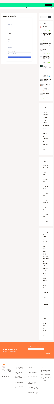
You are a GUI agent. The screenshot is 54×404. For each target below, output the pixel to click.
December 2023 (45, 194)
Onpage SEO (45, 277)
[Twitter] (2, 373)
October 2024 (45, 182)
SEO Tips (44, 305)
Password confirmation (11, 48)
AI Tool (44, 232)
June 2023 (44, 205)
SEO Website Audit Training (20, 366)
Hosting (44, 267)
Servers (44, 314)
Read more (48, 1)
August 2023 (45, 201)
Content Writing (45, 254)
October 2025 (45, 166)
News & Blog (30, 364)
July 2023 (44, 203)
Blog (43, 237)
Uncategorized (45, 319)
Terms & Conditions (29, 401)
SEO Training (45, 310)
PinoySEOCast (45, 279)
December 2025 (45, 163)
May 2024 (44, 187)
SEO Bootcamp (45, 289)
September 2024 (45, 184)
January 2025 (45, 178)
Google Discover (46, 260)
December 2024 (45, 180)
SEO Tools (16, 377)
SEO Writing (45, 312)
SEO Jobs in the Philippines (19, 380)
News (44, 272)
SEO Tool (44, 307)
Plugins (44, 281)
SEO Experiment (45, 293)
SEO (43, 288)
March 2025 (45, 175)
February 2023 (45, 212)
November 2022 (45, 217)
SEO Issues (44, 295)
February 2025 (45, 177)
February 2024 (45, 191)
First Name (9, 19)
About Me (29, 363)
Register (19, 55)
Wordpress (45, 329)
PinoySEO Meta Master (18, 382)
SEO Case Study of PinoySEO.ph (20, 368)
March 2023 (45, 210)
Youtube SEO (18, 367)
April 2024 (44, 189)
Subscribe (48, 351)
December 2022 (45, 215)
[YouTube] (6, 4)
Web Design (45, 324)
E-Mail (9, 36)
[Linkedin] (8, 4)
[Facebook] (4, 4)
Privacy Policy (24, 401)
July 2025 (44, 171)
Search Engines (45, 286)
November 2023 (45, 196)
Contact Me (30, 366)
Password (9, 42)
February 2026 (45, 161)
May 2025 (44, 173)
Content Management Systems (45, 247)
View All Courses (17, 363)
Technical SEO (45, 317)
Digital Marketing (46, 255)
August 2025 (45, 170)
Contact (38, 4)
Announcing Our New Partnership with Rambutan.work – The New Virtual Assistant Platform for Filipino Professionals (46, 142)
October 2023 (45, 198)
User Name (9, 31)
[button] (49, 4)
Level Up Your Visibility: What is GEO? (46, 133)
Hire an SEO (33, 4)
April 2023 (44, 208)
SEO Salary (44, 300)
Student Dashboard (31, 367)
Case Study (45, 239)
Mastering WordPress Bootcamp (20, 381)
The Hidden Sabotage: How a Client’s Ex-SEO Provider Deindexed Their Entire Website (33, 383)
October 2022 (45, 219)
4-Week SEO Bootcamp (18, 370)
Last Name (9, 25)
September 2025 (45, 168)
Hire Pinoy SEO (17, 373)
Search (41, 12)
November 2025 (45, 164)
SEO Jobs (44, 296)
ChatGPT (44, 240)
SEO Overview (45, 298)
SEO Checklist (45, 291)
